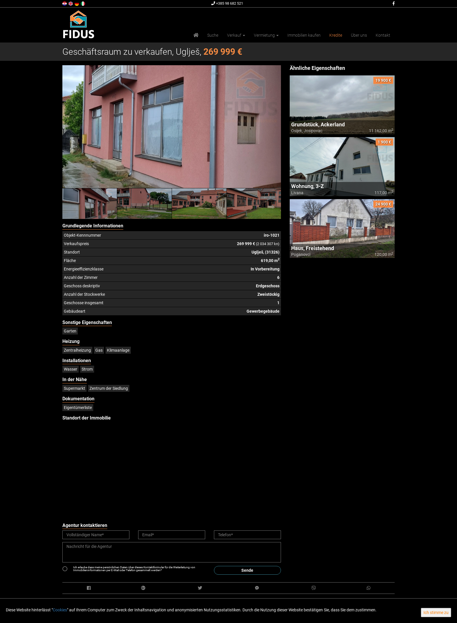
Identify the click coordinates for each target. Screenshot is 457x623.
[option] (89, 203)
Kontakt (383, 35)
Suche (212, 35)
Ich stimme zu (436, 612)
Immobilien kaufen (304, 35)
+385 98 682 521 (227, 3)
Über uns (359, 35)
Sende (247, 570)
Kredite (335, 35)
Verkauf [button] (236, 35)
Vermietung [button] (266, 35)
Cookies (60, 610)
